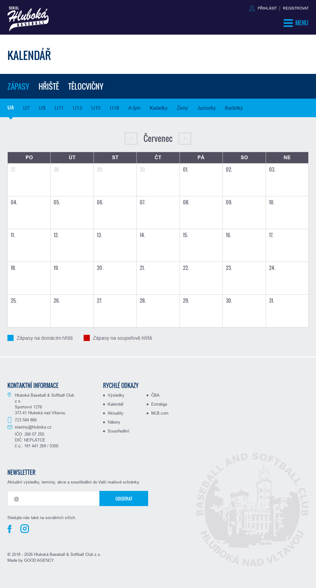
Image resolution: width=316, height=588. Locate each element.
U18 (114, 108)
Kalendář (115, 404)
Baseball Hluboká (28, 19)
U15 (96, 108)
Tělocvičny (85, 86)
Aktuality (115, 413)
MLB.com (159, 413)
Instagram (24, 528)
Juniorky (206, 108)
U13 (77, 108)
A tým (134, 108)
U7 (26, 108)
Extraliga (159, 404)
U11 (59, 108)
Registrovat (296, 8)
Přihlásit (267, 8)
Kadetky (159, 108)
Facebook (9, 529)
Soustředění (118, 430)
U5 (10, 108)
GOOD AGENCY (39, 560)
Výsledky (116, 395)
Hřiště (49, 86)
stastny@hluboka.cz (33, 426)
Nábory (114, 422)
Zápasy (18, 86)
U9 (42, 108)
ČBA (155, 395)
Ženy (182, 108)
